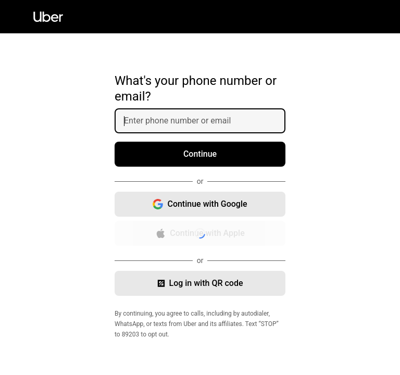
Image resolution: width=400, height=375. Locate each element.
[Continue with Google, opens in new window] (200, 204)
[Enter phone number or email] (204, 121)
